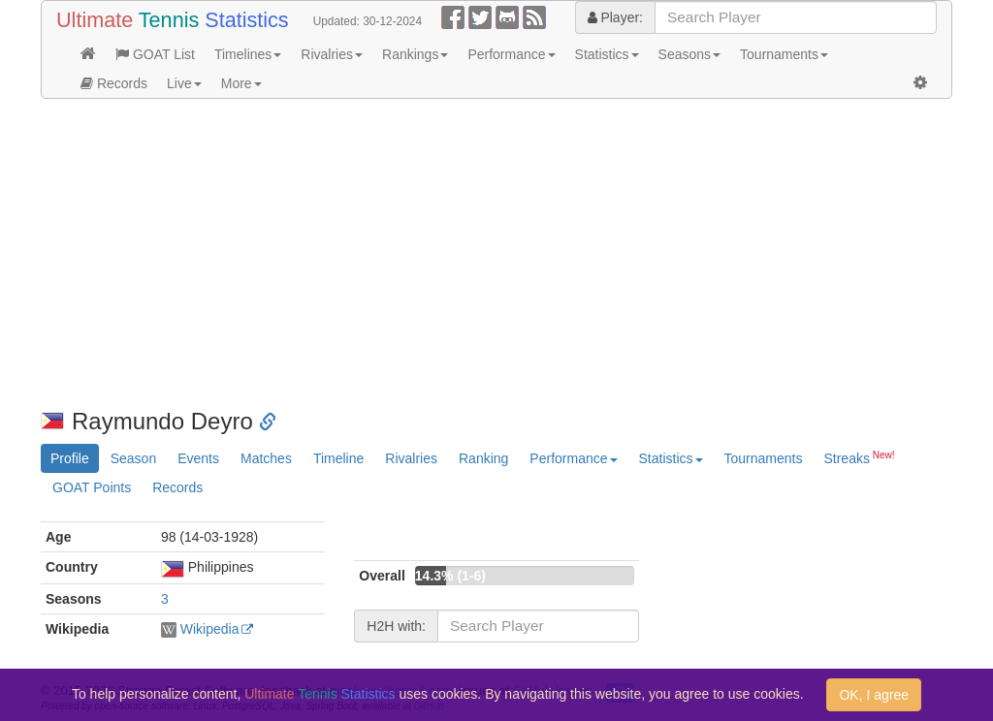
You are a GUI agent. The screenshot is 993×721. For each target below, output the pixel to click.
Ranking (483, 458)
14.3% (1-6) (450, 575)
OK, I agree (874, 695)
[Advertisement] (496, 254)
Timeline (338, 458)
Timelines (247, 54)
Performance (511, 54)
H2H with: (396, 626)
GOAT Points (91, 487)
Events (198, 458)
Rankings (415, 54)
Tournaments (784, 54)
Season (133, 458)
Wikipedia (210, 629)
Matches (266, 458)
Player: (615, 17)
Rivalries (332, 54)
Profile (69, 458)
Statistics (607, 54)
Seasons (689, 54)
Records (113, 83)
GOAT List (155, 54)
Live (184, 83)
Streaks (858, 457)
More (241, 83)
